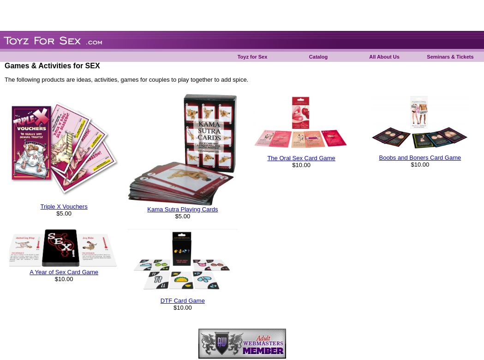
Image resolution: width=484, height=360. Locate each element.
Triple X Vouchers (64, 206)
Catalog (318, 57)
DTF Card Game (183, 300)
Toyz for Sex (253, 57)
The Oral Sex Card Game (301, 158)
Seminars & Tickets (450, 57)
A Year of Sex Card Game (64, 272)
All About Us (384, 57)
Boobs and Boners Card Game (420, 157)
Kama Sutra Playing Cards (182, 209)
